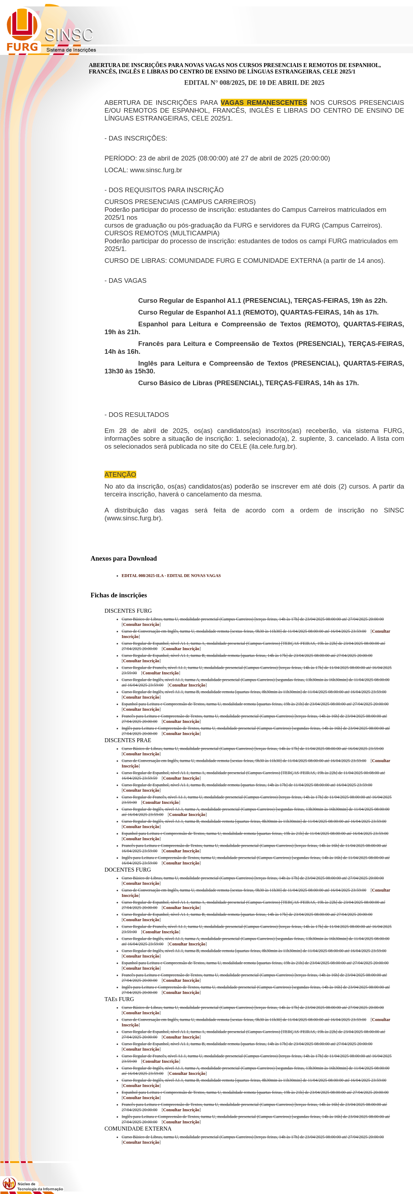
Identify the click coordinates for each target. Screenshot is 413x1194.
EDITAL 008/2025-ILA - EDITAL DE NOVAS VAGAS (171, 575)
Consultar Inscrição (141, 624)
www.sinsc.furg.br (156, 170)
